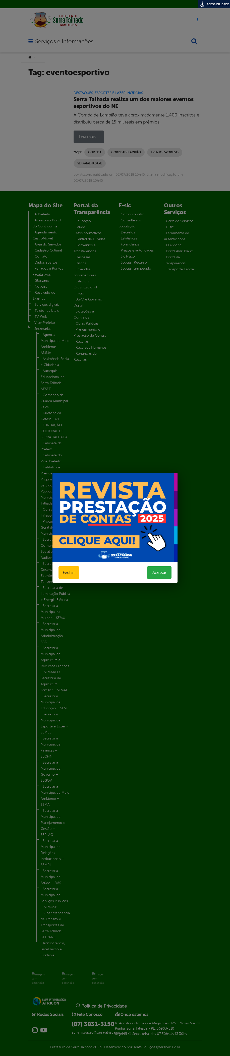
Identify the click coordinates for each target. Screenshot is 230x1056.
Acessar (159, 572)
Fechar (69, 572)
